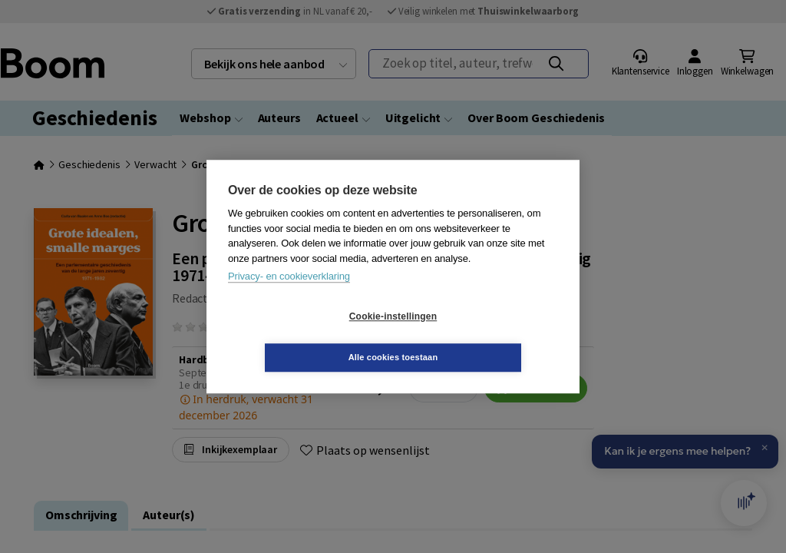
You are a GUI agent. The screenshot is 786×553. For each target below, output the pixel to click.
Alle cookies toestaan (485, 336)
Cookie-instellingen (301, 337)
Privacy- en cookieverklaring (289, 297)
